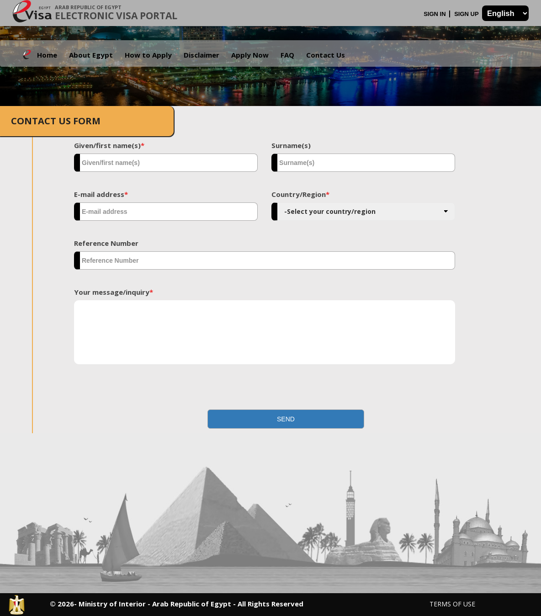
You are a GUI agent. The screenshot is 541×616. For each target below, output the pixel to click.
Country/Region (300, 194)
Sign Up (467, 14)
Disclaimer (201, 54)
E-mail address (101, 194)
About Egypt (91, 54)
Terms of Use (452, 604)
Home (47, 54)
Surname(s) (291, 145)
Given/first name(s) (109, 145)
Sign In (435, 14)
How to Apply (148, 54)
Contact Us (325, 54)
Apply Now (250, 54)
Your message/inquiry (113, 292)
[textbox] (166, 163)
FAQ (287, 54)
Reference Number (106, 243)
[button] (285, 419)
